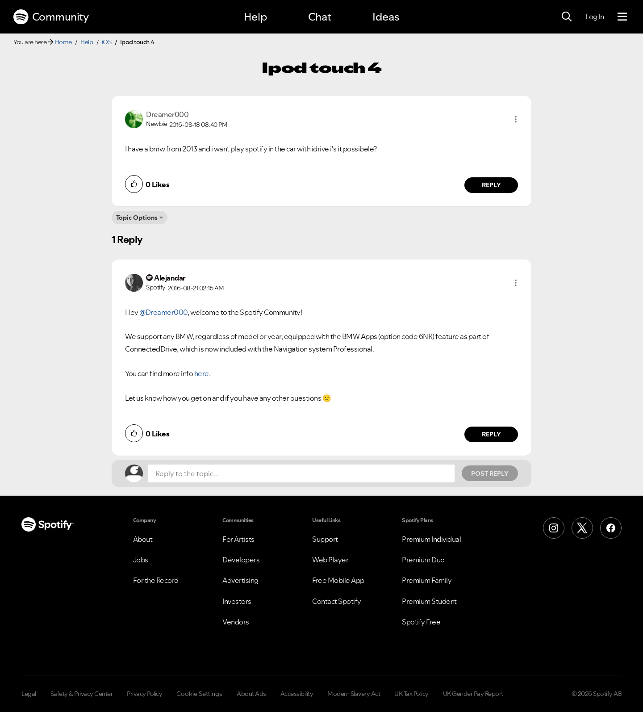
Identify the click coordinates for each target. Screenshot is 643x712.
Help (255, 16)
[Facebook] (611, 528)
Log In (594, 16)
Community (50, 17)
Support (325, 539)
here (201, 373)
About (143, 539)
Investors (236, 601)
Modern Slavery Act (353, 694)
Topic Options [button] (137, 217)
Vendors (235, 622)
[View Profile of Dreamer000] (167, 114)
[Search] (566, 17)
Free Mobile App (338, 580)
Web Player (330, 560)
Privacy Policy (144, 694)
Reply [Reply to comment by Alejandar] (491, 434)
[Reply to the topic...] (301, 473)
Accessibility (296, 694)
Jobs (140, 560)
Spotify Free (421, 622)
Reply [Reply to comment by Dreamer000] (491, 184)
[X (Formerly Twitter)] (582, 528)
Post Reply (490, 473)
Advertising (240, 580)
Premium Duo (423, 560)
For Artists (238, 539)
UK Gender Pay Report (473, 694)
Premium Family (426, 580)
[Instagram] (553, 528)
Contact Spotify (336, 601)
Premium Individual (431, 539)
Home (63, 42)
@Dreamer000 (163, 312)
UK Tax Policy (411, 694)
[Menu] (622, 17)
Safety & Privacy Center (81, 694)
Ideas (385, 16)
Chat (319, 16)
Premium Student (429, 601)
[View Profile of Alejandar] (170, 278)
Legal (28, 694)
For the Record (156, 580)
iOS (107, 42)
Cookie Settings (199, 694)
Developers (240, 560)
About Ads (251, 694)
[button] (515, 119)
